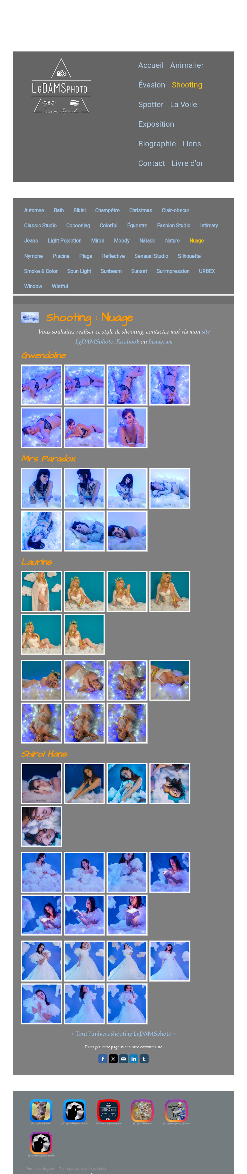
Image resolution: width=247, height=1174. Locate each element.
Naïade (147, 241)
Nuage (196, 241)
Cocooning (78, 226)
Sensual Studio (151, 256)
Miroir (97, 241)
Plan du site (79, 1143)
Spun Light (79, 271)
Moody (122, 241)
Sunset (139, 271)
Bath (59, 210)
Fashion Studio (173, 226)
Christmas (140, 210)
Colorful (108, 226)
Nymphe (33, 256)
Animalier (187, 65)
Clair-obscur (175, 210)
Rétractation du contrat (52, 1150)
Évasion (151, 84)
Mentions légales (40, 1136)
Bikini (79, 210)
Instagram (160, 342)
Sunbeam (111, 271)
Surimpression (173, 271)
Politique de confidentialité (83, 1136)
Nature (172, 241)
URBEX (207, 271)
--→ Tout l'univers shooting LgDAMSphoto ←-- (123, 1034)
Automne (34, 210)
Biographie (157, 143)
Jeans (31, 241)
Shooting (187, 84)
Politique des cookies (45, 1143)
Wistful (60, 286)
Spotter (151, 104)
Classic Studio (40, 226)
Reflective (113, 256)
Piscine (60, 256)
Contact (151, 163)
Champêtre (107, 210)
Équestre (137, 226)
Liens (191, 143)
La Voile (183, 104)
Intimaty (209, 226)
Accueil (151, 65)
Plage (85, 256)
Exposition (156, 124)
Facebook (127, 342)
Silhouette (189, 256)
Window (33, 286)
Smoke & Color (41, 271)
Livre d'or (187, 163)
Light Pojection (64, 241)
